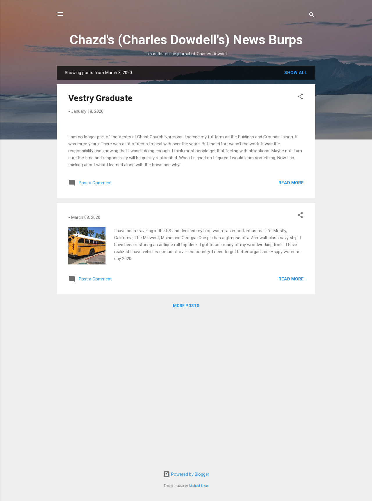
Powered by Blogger (186, 474)
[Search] (311, 16)
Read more (291, 332)
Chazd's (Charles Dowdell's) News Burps (186, 39)
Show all (295, 72)
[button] (300, 97)
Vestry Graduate (100, 98)
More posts (186, 455)
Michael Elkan (199, 486)
